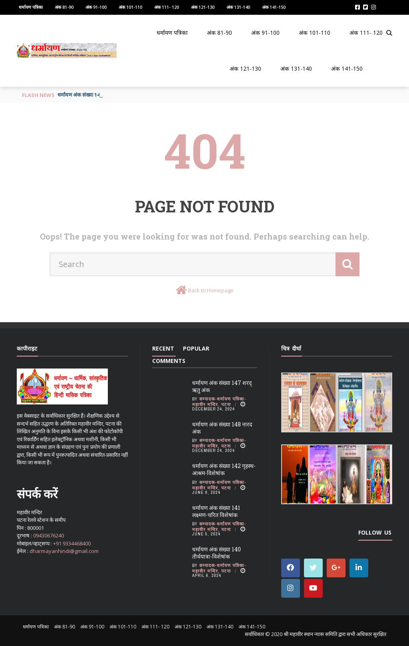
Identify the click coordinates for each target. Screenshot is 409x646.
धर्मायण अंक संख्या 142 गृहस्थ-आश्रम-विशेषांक (224, 469)
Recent (163, 348)
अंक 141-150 (274, 7)
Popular (196, 348)
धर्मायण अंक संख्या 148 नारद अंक (222, 427)
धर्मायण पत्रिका (31, 7)
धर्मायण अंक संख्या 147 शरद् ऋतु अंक (222, 386)
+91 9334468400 (72, 543)
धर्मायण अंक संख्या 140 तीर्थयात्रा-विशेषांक (216, 552)
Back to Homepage (211, 290)
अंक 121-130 (202, 7)
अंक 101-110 (130, 7)
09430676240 (48, 535)
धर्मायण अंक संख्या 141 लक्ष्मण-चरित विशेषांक (216, 511)
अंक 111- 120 (166, 7)
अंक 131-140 (238, 7)
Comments (168, 361)
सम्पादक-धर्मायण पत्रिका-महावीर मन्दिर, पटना (219, 401)
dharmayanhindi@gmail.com (64, 551)
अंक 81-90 (64, 7)
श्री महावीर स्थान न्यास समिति (310, 634)
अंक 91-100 (96, 7)
